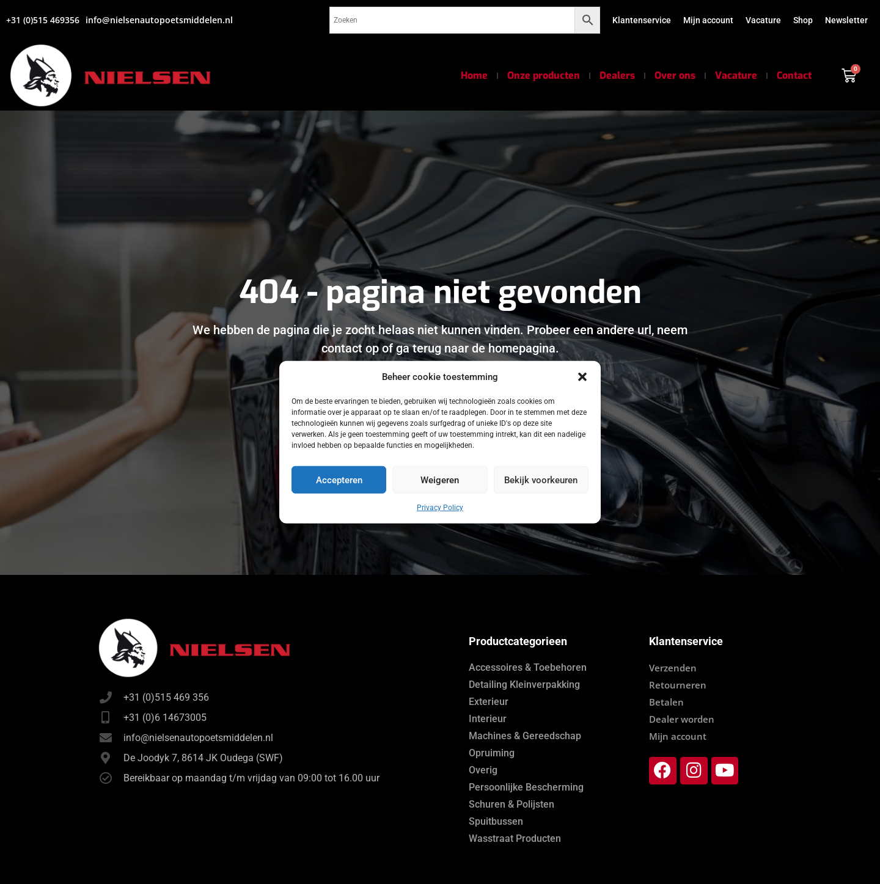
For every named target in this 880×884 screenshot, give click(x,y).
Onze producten (543, 75)
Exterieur (488, 701)
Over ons (674, 75)
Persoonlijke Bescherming (526, 787)
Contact (794, 75)
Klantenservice (641, 20)
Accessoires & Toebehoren (528, 667)
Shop (803, 20)
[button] (582, 377)
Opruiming (492, 753)
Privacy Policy (440, 507)
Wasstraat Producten (515, 838)
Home (474, 75)
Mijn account (708, 20)
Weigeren (439, 479)
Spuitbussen (496, 821)
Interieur (488, 719)
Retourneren (677, 685)
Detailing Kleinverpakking (524, 684)
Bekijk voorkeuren (541, 479)
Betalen (666, 702)
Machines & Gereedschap (525, 736)
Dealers (617, 75)
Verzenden (673, 668)
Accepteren (339, 479)
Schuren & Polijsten (511, 804)
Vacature (763, 20)
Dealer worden (681, 719)
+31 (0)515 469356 (42, 20)
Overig (483, 770)
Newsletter (846, 20)
